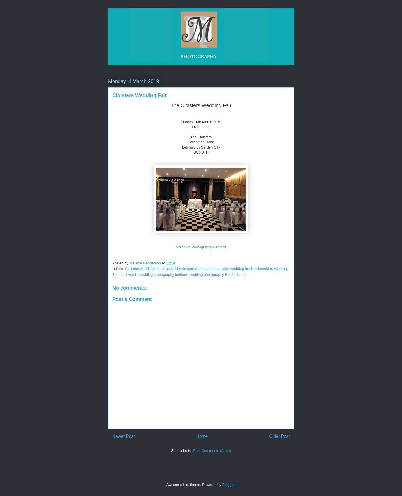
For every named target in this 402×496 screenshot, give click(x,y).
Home (202, 436)
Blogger (228, 485)
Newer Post (123, 436)
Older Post (279, 436)
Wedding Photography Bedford (201, 247)
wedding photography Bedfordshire (217, 274)
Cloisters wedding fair (142, 269)
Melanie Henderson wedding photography (194, 269)
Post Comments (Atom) (212, 450)
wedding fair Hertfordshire (251, 269)
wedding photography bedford (163, 274)
